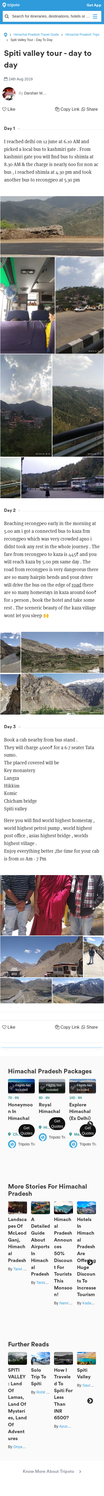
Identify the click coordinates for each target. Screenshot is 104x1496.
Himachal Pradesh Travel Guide (36, 34)
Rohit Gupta (46, 1392)
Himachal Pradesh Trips (82, 34)
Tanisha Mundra (49, 1282)
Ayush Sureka (70, 1426)
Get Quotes (27, 1130)
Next (90, 1124)
